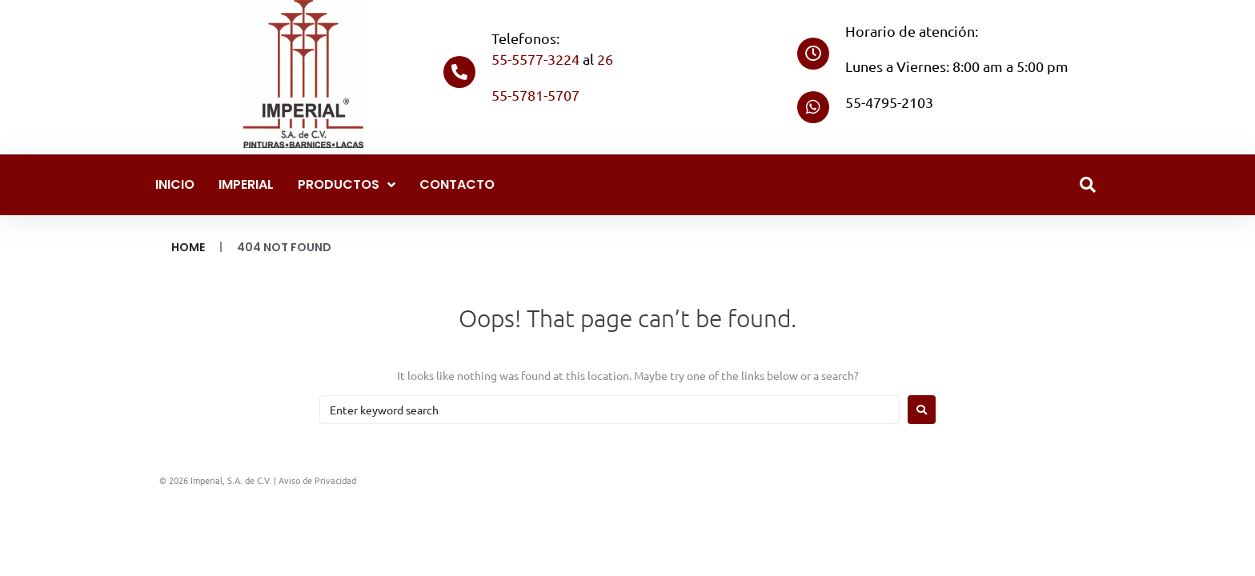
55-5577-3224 (535, 58)
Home (188, 247)
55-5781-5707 (535, 94)
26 (605, 58)
